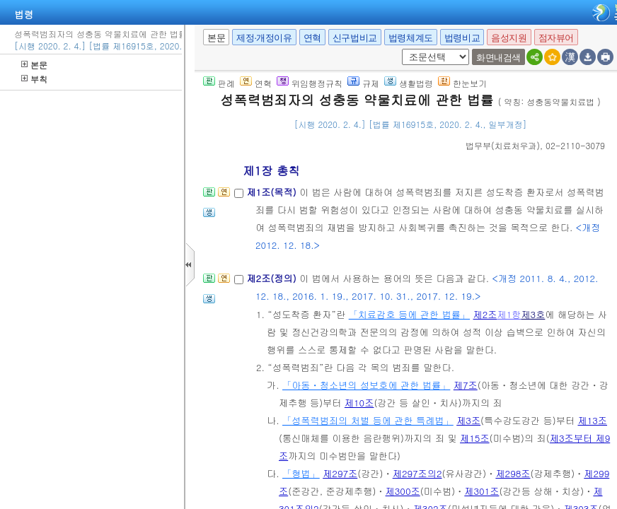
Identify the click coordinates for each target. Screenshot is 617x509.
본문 (34, 65)
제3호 (533, 314)
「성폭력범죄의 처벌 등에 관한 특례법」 (368, 420)
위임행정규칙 (309, 83)
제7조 (466, 385)
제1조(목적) (272, 192)
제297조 (340, 473)
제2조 (485, 314)
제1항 (509, 314)
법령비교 (462, 38)
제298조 (512, 473)
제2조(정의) (272, 278)
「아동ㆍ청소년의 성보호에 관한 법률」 (366, 385)
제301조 (481, 491)
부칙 (34, 79)
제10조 (359, 402)
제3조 (468, 420)
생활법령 (408, 83)
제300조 (403, 491)
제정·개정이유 (264, 38)
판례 (219, 83)
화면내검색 (498, 57)
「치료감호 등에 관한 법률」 (409, 314)
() (503, 145)
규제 (363, 83)
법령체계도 (410, 38)
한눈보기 (462, 83)
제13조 (592, 420)
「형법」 (301, 473)
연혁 (312, 38)
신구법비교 (355, 38)
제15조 (475, 438)
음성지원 (508, 38)
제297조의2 (417, 473)
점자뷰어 (556, 38)
